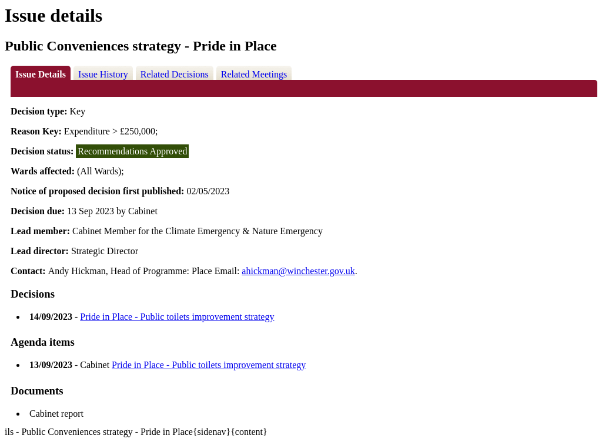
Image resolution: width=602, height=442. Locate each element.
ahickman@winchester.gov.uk (298, 271)
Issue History (103, 74)
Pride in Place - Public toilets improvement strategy (177, 317)
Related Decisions (175, 74)
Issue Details (40, 74)
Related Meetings (254, 74)
